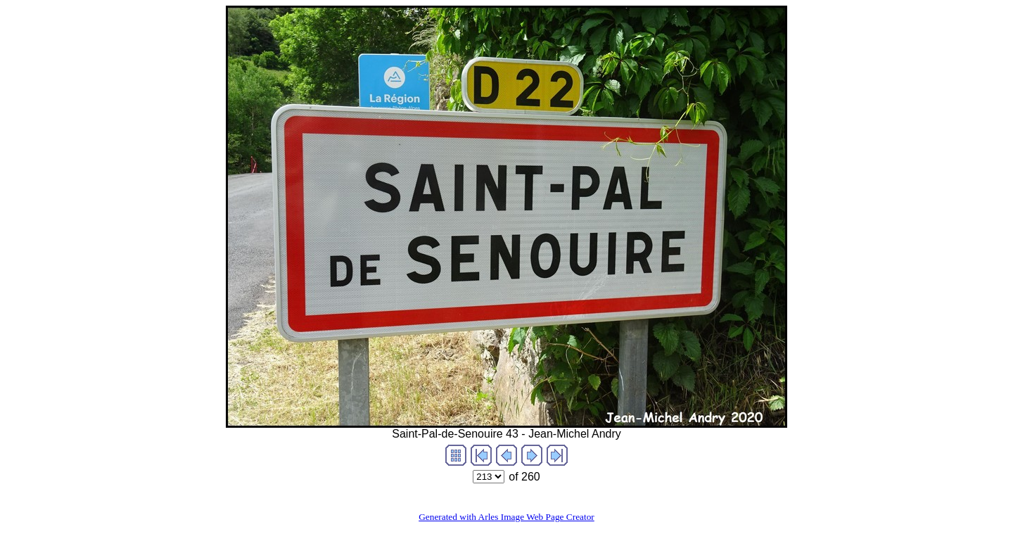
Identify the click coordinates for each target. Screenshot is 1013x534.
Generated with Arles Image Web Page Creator (506, 516)
